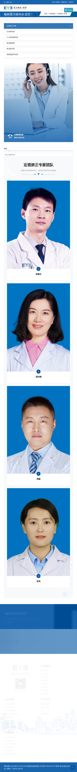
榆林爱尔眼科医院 (33, 766)
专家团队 (52, 14)
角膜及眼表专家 (12, 54)
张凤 (38, 581)
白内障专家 (11, 31)
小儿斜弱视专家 (12, 37)
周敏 (38, 479)
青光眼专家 (11, 48)
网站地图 (7, 766)
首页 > (46, 14)
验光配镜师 (11, 43)
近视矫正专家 (62, 14)
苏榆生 (39, 274)
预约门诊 (8, 2)
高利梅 (39, 376)
